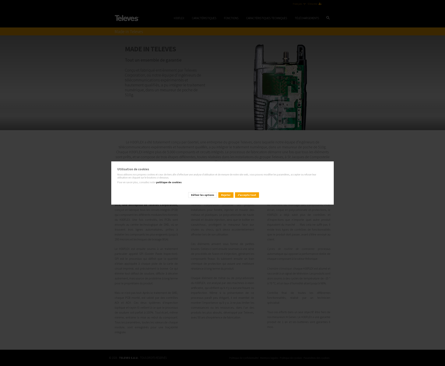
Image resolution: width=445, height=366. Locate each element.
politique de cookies (169, 182)
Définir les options (202, 195)
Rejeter (226, 195)
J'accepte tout (247, 195)
